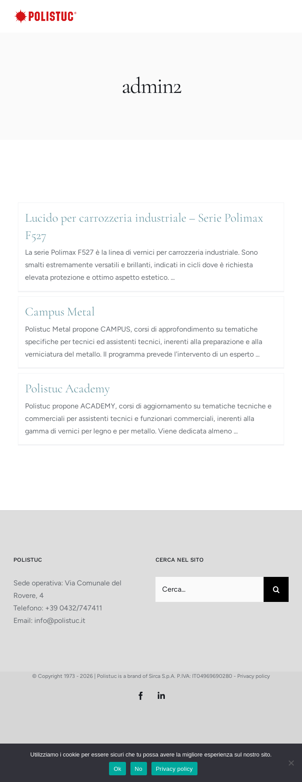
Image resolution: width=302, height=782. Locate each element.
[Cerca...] (209, 589)
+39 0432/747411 (73, 608)
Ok (117, 768)
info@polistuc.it (59, 620)
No (139, 768)
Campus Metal (60, 311)
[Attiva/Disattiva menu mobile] (284, 15)
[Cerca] (276, 589)
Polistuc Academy (67, 388)
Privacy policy (253, 676)
